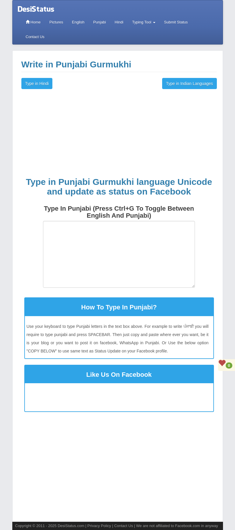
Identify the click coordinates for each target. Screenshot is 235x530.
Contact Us (35, 37)
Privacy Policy (99, 526)
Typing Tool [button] (143, 22)
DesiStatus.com (71, 526)
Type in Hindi (37, 83)
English (78, 22)
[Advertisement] (119, 133)
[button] (119, 290)
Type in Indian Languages (189, 83)
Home (33, 22)
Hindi (119, 22)
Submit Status (176, 22)
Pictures (56, 22)
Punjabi (99, 22)
